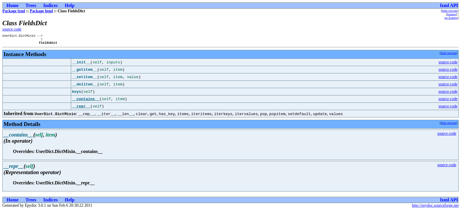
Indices (50, 5)
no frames (451, 17)
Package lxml (13, 11)
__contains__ (86, 100)
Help (69, 5)
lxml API (449, 5)
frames (451, 14)
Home (12, 5)
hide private (449, 10)
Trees (31, 5)
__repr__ (81, 108)
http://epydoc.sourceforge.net (435, 207)
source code (11, 29)
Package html (41, 11)
